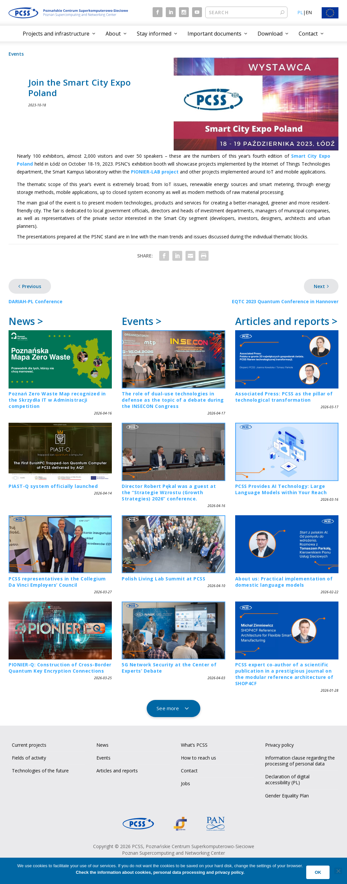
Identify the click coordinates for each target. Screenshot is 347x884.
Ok (318, 872)
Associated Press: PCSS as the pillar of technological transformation (284, 396)
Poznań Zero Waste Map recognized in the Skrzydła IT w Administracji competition (57, 399)
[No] (338, 871)
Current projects (29, 745)
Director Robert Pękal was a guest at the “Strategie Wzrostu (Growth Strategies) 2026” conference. (169, 492)
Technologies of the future (40, 770)
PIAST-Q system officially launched (53, 486)
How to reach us (198, 758)
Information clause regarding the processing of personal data (300, 761)
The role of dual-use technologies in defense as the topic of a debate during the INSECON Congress (173, 399)
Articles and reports (117, 770)
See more (168, 708)
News (102, 745)
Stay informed (154, 33)
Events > (141, 321)
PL (300, 12)
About (113, 33)
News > (26, 321)
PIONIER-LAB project (155, 172)
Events (16, 54)
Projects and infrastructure (56, 33)
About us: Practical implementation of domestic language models (284, 582)
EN (309, 12)
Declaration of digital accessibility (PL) (287, 779)
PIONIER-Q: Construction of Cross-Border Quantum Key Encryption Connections (60, 667)
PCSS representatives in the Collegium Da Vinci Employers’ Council (57, 582)
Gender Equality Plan (287, 795)
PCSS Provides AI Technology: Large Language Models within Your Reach (281, 489)
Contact (308, 33)
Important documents (214, 33)
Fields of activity (29, 758)
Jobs (185, 783)
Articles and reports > (286, 321)
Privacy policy (279, 745)
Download (270, 33)
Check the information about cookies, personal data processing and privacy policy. (160, 872)
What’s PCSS (194, 745)
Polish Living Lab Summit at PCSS (163, 579)
